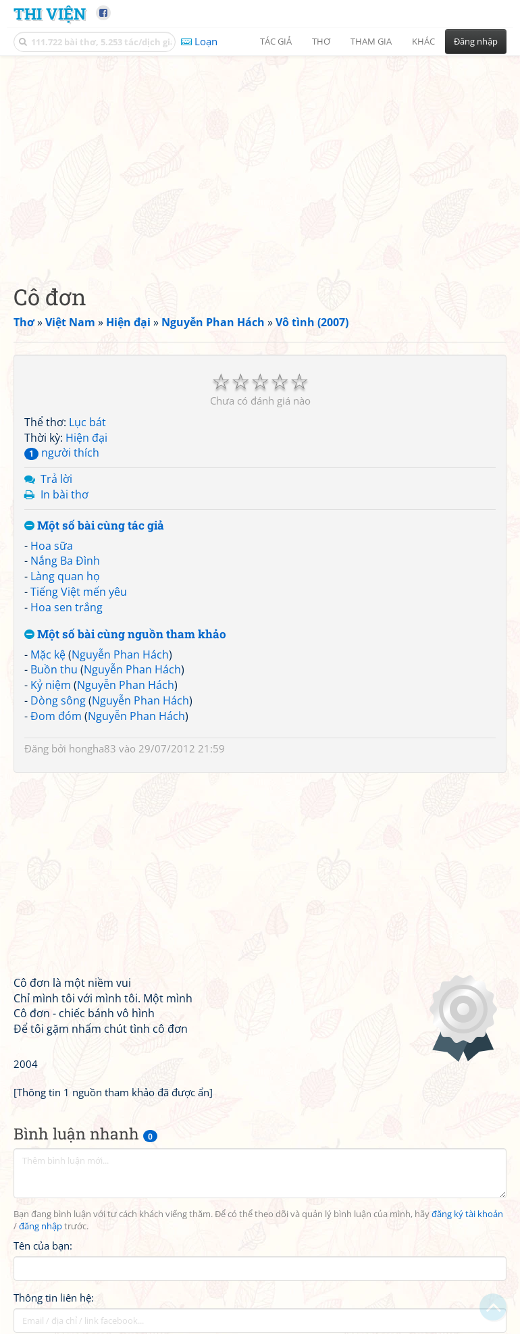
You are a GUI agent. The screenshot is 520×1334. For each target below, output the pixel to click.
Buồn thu (54, 669)
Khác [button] (423, 41)
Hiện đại (86, 437)
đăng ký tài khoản (467, 1214)
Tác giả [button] (276, 41)
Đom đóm (56, 716)
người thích (61, 452)
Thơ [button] (321, 41)
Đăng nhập (476, 41)
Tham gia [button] (371, 41)
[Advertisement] (260, 158)
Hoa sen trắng (66, 607)
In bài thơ (64, 494)
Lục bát (87, 422)
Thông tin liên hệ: (54, 1297)
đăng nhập (40, 1226)
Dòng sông (58, 700)
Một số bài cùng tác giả (94, 525)
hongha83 (92, 748)
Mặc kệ (48, 654)
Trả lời (56, 478)
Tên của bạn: (43, 1245)
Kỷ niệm (50, 684)
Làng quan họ (65, 576)
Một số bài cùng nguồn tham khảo (125, 634)
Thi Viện (50, 13)
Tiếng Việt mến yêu (78, 591)
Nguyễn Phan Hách (120, 654)
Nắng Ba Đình (65, 560)
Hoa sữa (51, 545)
